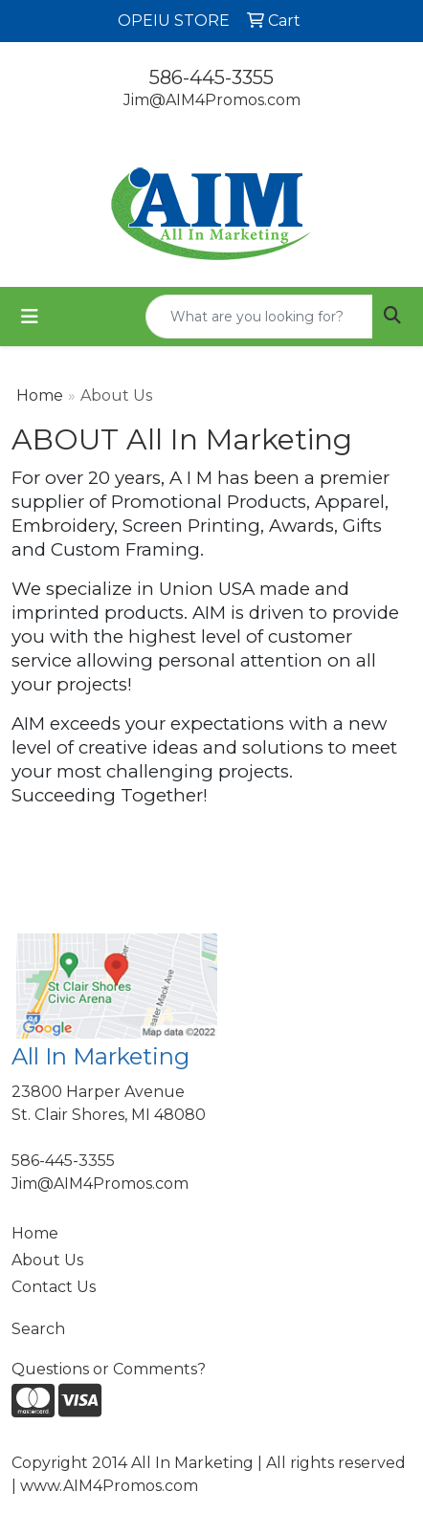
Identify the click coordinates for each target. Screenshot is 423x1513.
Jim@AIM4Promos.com (212, 100)
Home (39, 395)
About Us (47, 1260)
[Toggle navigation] (30, 316)
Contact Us (53, 1287)
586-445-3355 (211, 77)
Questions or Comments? (108, 1369)
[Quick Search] (259, 317)
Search (38, 1329)
